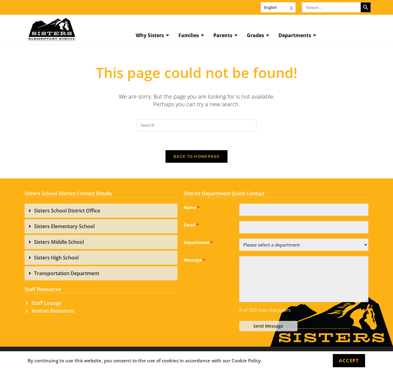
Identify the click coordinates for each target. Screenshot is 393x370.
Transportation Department (66, 273)
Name (191, 208)
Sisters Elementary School (64, 226)
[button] (101, 211)
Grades (258, 36)
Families (191, 36)
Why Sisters (152, 36)
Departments (297, 36)
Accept (349, 360)
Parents (225, 36)
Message (194, 260)
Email (191, 225)
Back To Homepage (196, 156)
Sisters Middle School (59, 242)
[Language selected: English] (278, 7)
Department (198, 243)
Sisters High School (56, 257)
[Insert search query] (196, 125)
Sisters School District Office (67, 210)
